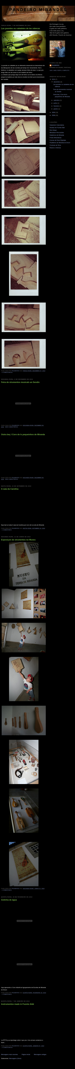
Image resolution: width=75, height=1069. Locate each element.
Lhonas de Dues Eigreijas (58, 140)
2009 (53, 112)
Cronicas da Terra (55, 145)
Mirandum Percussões (57, 132)
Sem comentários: (12, 427)
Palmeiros (55, 65)
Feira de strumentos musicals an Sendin (20, 382)
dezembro (57, 82)
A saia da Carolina (9, 489)
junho (55, 103)
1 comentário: (7, 530)
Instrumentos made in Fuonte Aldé (17, 1004)
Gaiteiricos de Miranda (57, 135)
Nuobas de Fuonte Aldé (57, 127)
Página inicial (26, 1054)
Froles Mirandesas (55, 137)
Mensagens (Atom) (15, 1058)
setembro (57, 100)
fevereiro (57, 106)
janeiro (56, 109)
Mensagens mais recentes (9, 1054)
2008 (53, 115)
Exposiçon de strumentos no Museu (18, 540)
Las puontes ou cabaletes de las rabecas (20, 28)
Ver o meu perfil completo (59, 70)
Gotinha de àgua (9, 900)
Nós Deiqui (53, 130)
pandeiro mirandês (38, 9)
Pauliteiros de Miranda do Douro (60, 142)
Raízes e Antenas (55, 148)
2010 (53, 79)
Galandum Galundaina (57, 125)
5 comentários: (7, 372)
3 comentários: (7, 1047)
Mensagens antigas (40, 1054)
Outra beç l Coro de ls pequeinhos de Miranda (23, 434)
